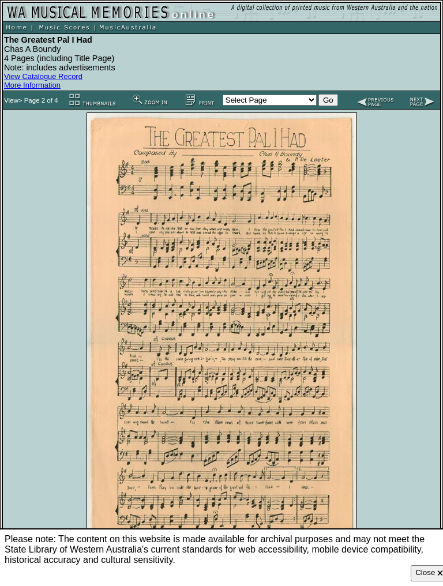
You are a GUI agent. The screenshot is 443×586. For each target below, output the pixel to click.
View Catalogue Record (43, 76)
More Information (32, 85)
